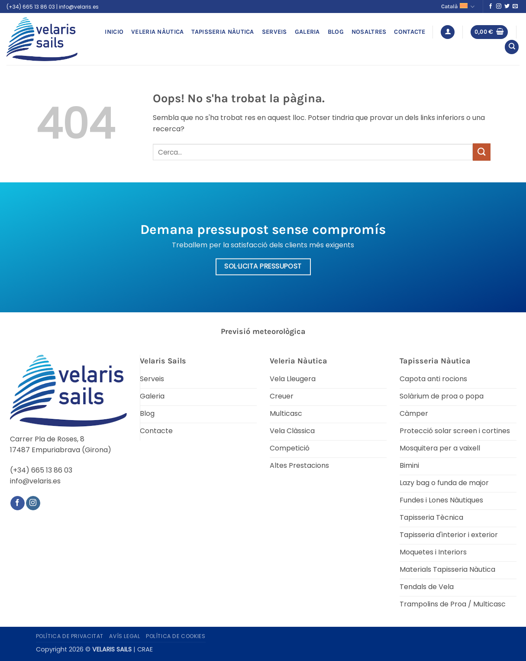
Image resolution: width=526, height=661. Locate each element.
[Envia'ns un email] (515, 6)
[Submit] (481, 151)
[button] (448, 32)
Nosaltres (369, 32)
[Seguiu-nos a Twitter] (507, 6)
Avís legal (124, 636)
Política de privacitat (69, 636)
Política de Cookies (176, 636)
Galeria (307, 32)
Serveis (274, 32)
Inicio (114, 32)
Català (457, 7)
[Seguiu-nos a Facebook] (490, 6)
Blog (336, 32)
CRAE (145, 649)
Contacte (409, 32)
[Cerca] (512, 47)
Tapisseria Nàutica (222, 32)
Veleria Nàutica (157, 32)
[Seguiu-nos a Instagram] (498, 6)
